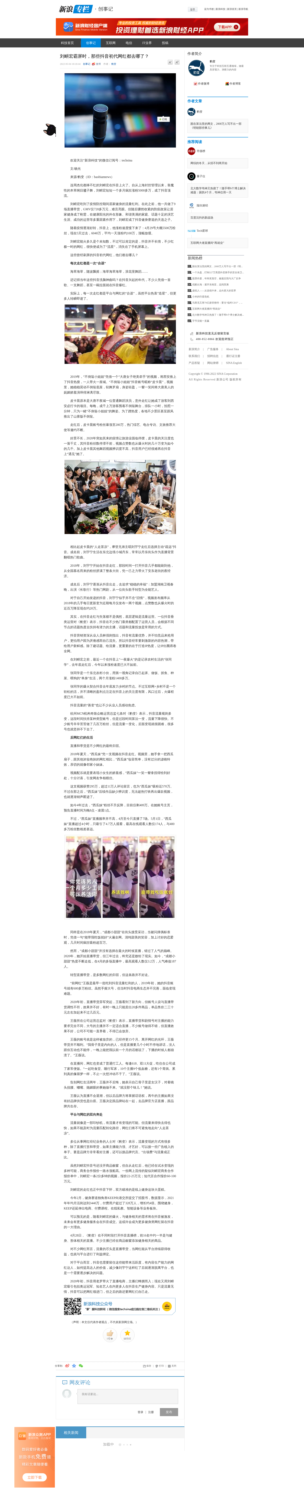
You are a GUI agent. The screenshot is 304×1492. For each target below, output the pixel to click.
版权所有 (236, 379)
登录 (140, 1412)
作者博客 (235, 83)
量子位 (201, 176)
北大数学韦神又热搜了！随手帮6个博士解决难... (218, 314)
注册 (151, 1412)
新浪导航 (243, 9)
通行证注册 (233, 356)
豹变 (113, 64)
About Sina (232, 349)
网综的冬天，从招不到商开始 (208, 163)
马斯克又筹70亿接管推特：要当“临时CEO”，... (217, 302)
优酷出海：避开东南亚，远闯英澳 (210, 284)
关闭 (173, 1365)
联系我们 (194, 356)
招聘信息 (213, 356)
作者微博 (203, 83)
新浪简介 (194, 349)
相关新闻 (71, 1433)
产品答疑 (194, 362)
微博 (98, 64)
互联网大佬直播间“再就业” (207, 242)
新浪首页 (232, 9)
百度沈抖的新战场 (201, 217)
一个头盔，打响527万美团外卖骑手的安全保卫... (218, 272)
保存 (148, 1365)
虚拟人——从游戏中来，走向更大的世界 (214, 290)
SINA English (234, 362)
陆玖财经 (202, 205)
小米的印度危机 (200, 296)
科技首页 (67, 43)
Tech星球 (202, 230)
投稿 (165, 43)
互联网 (111, 43)
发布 (169, 1412)
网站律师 (213, 362)
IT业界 (147, 43)
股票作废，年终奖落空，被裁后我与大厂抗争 (216, 278)
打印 (161, 1365)
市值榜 (201, 151)
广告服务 (213, 349)
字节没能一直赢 (200, 320)
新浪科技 (220, 9)
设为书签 (209, 9)
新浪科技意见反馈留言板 (212, 333)
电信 (129, 43)
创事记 (91, 43)
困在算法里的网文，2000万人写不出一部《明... (217, 266)
